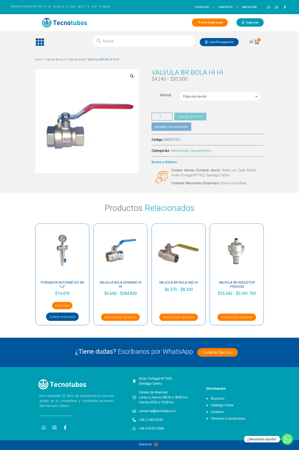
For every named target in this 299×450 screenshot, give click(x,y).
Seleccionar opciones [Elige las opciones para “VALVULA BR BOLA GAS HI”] (179, 317)
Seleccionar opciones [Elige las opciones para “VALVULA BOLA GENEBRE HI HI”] (120, 317)
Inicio (38, 59)
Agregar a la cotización (171, 127)
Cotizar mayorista (62, 317)
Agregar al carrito (190, 117)
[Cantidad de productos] (162, 116)
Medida (165, 95)
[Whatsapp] (287, 439)
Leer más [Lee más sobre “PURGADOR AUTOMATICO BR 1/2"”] (62, 306)
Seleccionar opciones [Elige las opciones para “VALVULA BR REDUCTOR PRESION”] (237, 317)
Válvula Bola (76, 59)
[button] (60, 42)
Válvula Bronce (55, 59)
